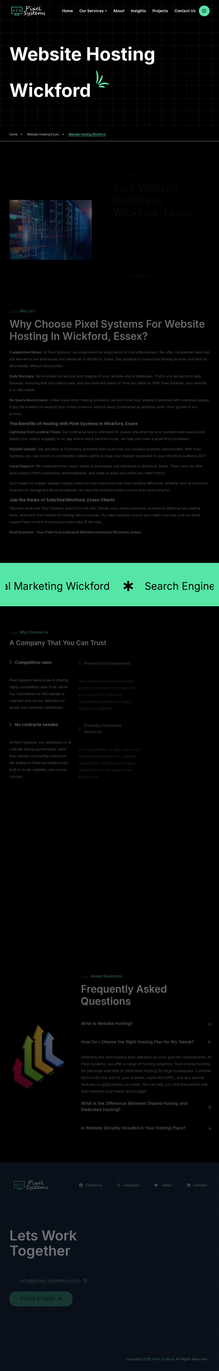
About (118, 11)
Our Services (91, 11)
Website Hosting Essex (43, 134)
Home (67, 11)
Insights (138, 11)
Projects (160, 11)
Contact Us (185, 11)
